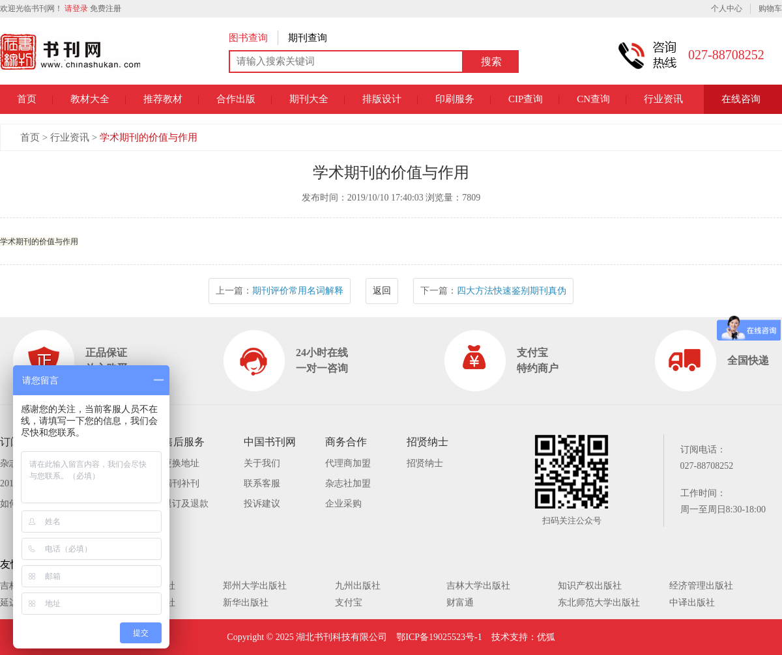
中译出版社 (692, 602)
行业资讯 (663, 99)
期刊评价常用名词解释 (297, 291)
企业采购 (343, 504)
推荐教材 (162, 99)
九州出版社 (358, 586)
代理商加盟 (348, 463)
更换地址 (181, 463)
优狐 (546, 637)
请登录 (76, 8)
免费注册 (105, 8)
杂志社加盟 (348, 483)
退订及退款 (186, 504)
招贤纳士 (425, 463)
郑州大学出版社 (255, 586)
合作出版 (235, 99)
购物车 (770, 8)
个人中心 (726, 8)
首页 (26, 99)
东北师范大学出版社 (599, 602)
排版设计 (381, 99)
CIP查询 (525, 99)
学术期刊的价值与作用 (148, 137)
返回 (382, 291)
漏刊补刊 (181, 483)
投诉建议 (262, 504)
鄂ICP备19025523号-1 (439, 637)
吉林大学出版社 (478, 586)
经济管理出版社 (701, 586)
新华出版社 (245, 602)
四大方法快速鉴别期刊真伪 (511, 291)
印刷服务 (454, 99)
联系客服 (262, 483)
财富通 (460, 602)
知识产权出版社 (590, 586)
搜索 (491, 61)
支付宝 (348, 602)
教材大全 (89, 99)
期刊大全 (308, 99)
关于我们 (262, 463)
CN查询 (593, 99)
